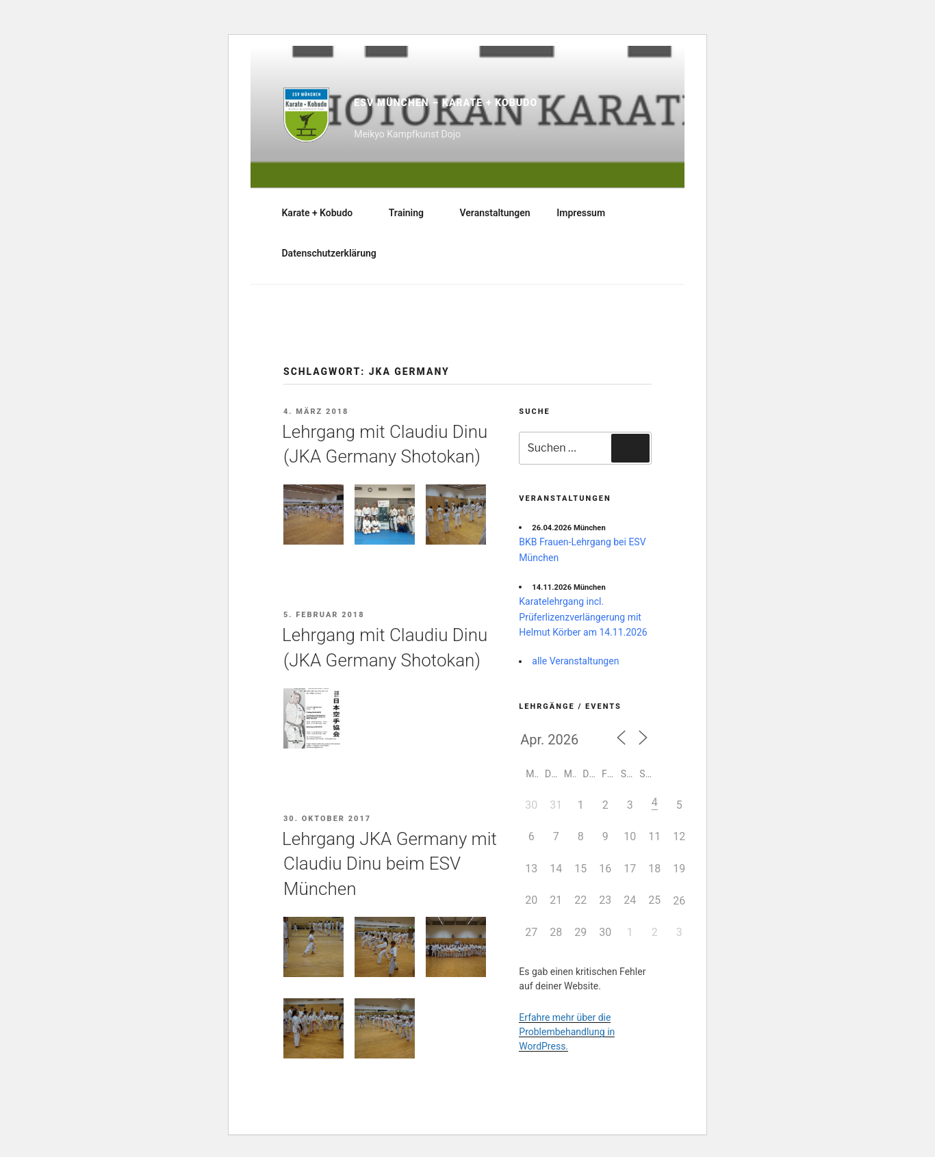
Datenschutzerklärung (329, 253)
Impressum (580, 212)
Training (413, 212)
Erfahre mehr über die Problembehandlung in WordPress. (567, 1032)
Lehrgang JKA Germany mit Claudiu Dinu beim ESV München (389, 864)
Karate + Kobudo (324, 212)
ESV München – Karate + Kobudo (445, 102)
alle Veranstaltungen (575, 660)
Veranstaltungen (495, 212)
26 (679, 900)
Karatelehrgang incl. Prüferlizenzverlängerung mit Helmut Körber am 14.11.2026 (583, 617)
